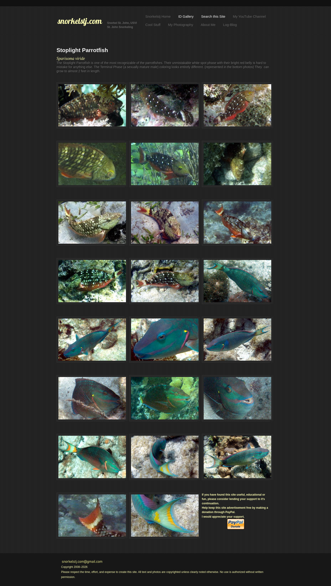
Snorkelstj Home (158, 16)
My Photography (180, 25)
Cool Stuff (152, 25)
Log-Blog (230, 25)
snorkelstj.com (80, 21)
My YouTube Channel (249, 16)
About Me (208, 25)
